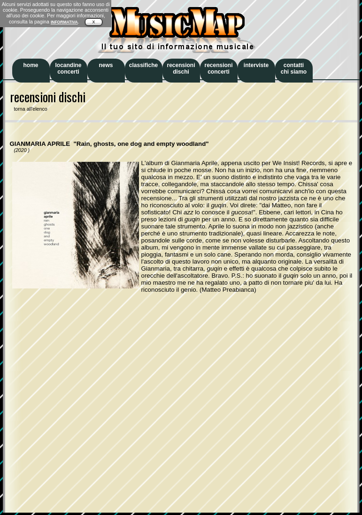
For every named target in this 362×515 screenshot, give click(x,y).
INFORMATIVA (64, 22)
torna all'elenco (28, 109)
